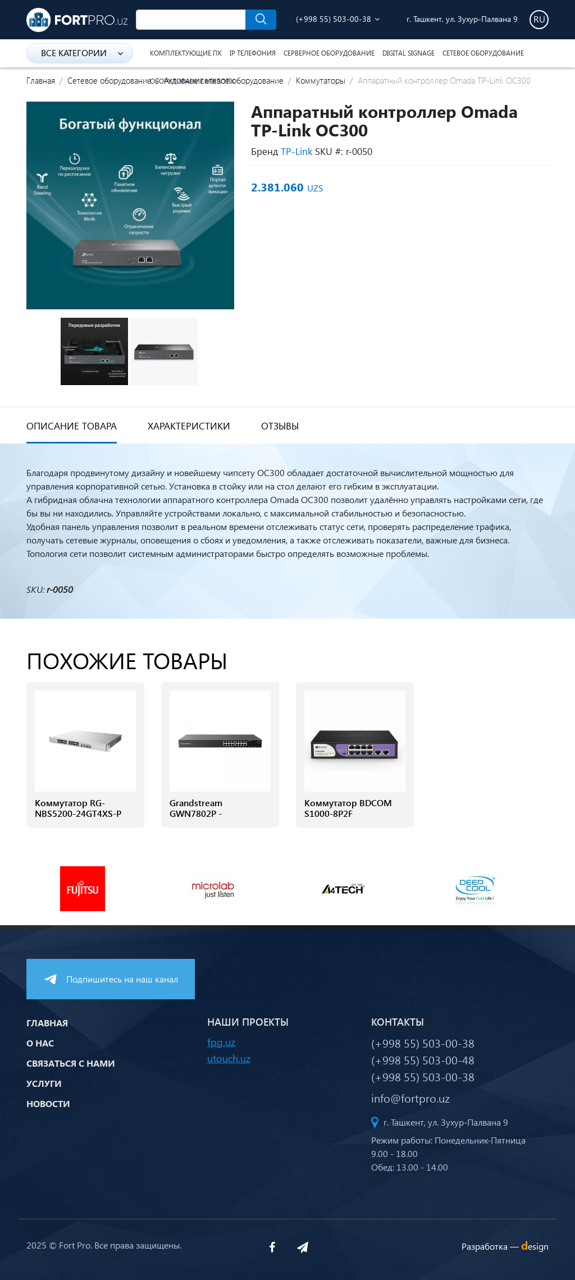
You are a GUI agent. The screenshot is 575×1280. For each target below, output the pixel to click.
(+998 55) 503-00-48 (422, 1059)
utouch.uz (228, 1058)
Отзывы (280, 425)
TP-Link (296, 151)
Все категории (82, 52)
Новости (48, 1103)
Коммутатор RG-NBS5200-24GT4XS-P (78, 808)
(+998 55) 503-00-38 (333, 18)
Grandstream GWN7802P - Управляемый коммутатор (199, 818)
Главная (40, 80)
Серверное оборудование (329, 53)
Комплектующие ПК (186, 53)
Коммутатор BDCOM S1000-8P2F (348, 808)
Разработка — (505, 1246)
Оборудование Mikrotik (192, 81)
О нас (40, 1043)
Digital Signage (408, 53)
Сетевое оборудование (483, 53)
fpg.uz (221, 1042)
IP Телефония (253, 53)
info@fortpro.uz (410, 1097)
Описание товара (71, 425)
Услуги (44, 1083)
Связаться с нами (70, 1063)
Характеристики (189, 425)
